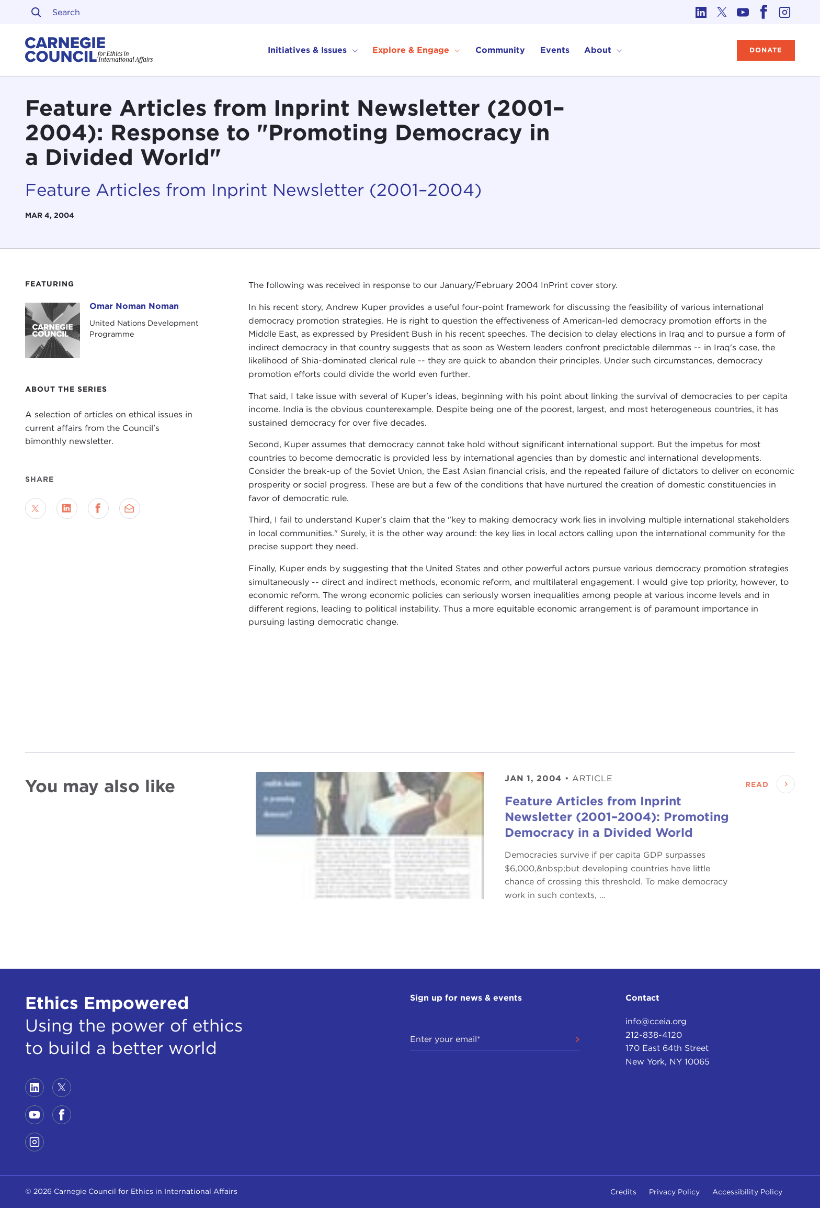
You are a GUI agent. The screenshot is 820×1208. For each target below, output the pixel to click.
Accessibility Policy (747, 1192)
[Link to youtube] (742, 12)
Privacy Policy (674, 1192)
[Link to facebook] (763, 12)
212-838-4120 (653, 1035)
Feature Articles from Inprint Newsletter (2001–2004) (253, 189)
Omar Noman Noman (134, 306)
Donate (765, 50)
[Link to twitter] (721, 12)
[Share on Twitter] (35, 508)
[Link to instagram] (784, 12)
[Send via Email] (129, 508)
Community (500, 50)
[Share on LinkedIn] (66, 508)
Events (555, 50)
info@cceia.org (656, 1021)
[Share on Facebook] (98, 508)
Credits (623, 1192)
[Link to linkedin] (700, 12)
